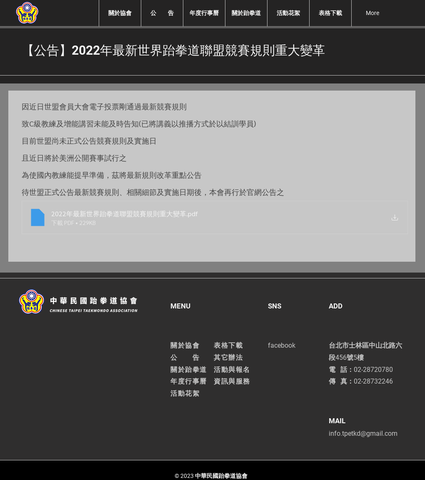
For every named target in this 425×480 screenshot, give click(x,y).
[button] (120, 13)
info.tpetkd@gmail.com (363, 433)
